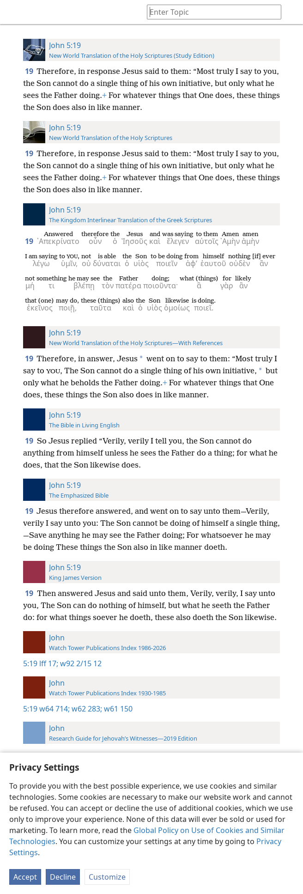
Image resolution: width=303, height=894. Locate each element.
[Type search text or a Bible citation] (210, 11)
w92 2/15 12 (80, 663)
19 (30, 71)
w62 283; (86, 709)
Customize (107, 877)
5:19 (30, 663)
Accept (25, 877)
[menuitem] (14, 12)
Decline (63, 877)
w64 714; (54, 709)
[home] (14, 12)
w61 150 (117, 709)
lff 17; (48, 663)
